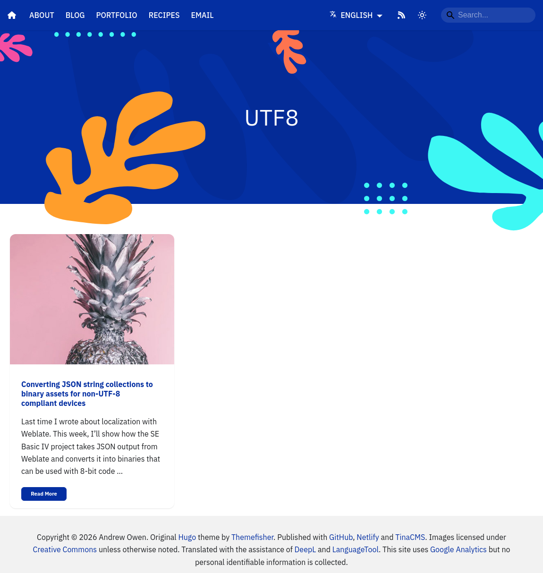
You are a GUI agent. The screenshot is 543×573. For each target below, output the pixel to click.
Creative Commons (65, 549)
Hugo (187, 537)
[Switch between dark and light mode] (422, 15)
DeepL (305, 549)
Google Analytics (458, 549)
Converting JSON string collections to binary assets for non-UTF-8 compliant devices (87, 393)
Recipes (164, 15)
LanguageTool (355, 549)
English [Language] (352, 15)
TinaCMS (410, 537)
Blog (75, 15)
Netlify (367, 537)
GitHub (341, 537)
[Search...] (488, 15)
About (41, 15)
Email (202, 15)
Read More (44, 493)
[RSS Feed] (401, 15)
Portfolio (116, 15)
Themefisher (252, 537)
